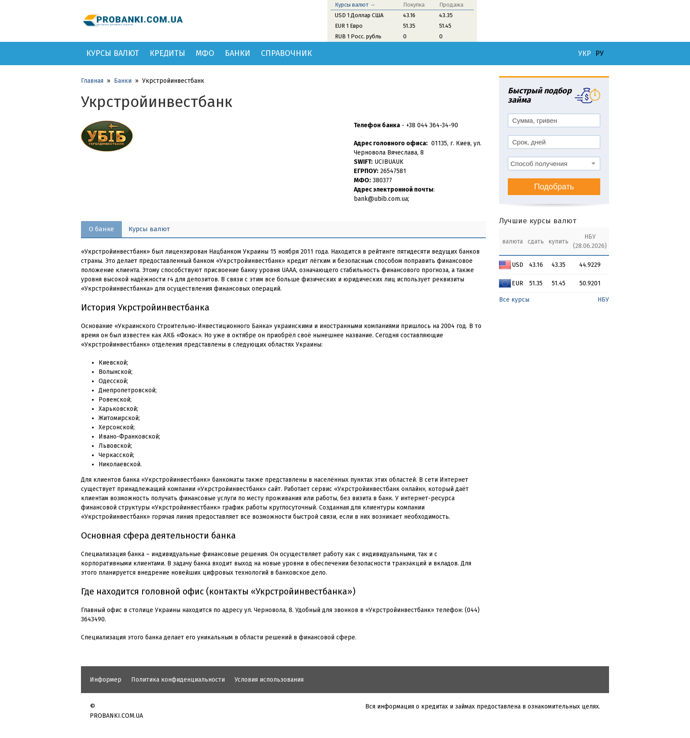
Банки (237, 53)
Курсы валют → (355, 4)
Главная (92, 81)
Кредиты (167, 53)
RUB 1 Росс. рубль (358, 36)
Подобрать (554, 186)
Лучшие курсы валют (537, 220)
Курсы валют (112, 53)
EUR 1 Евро (349, 25)
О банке (101, 229)
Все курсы (514, 299)
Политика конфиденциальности (178, 679)
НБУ (603, 299)
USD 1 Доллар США (359, 15)
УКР (584, 53)
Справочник (286, 53)
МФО (205, 53)
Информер (105, 679)
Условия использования (269, 679)
